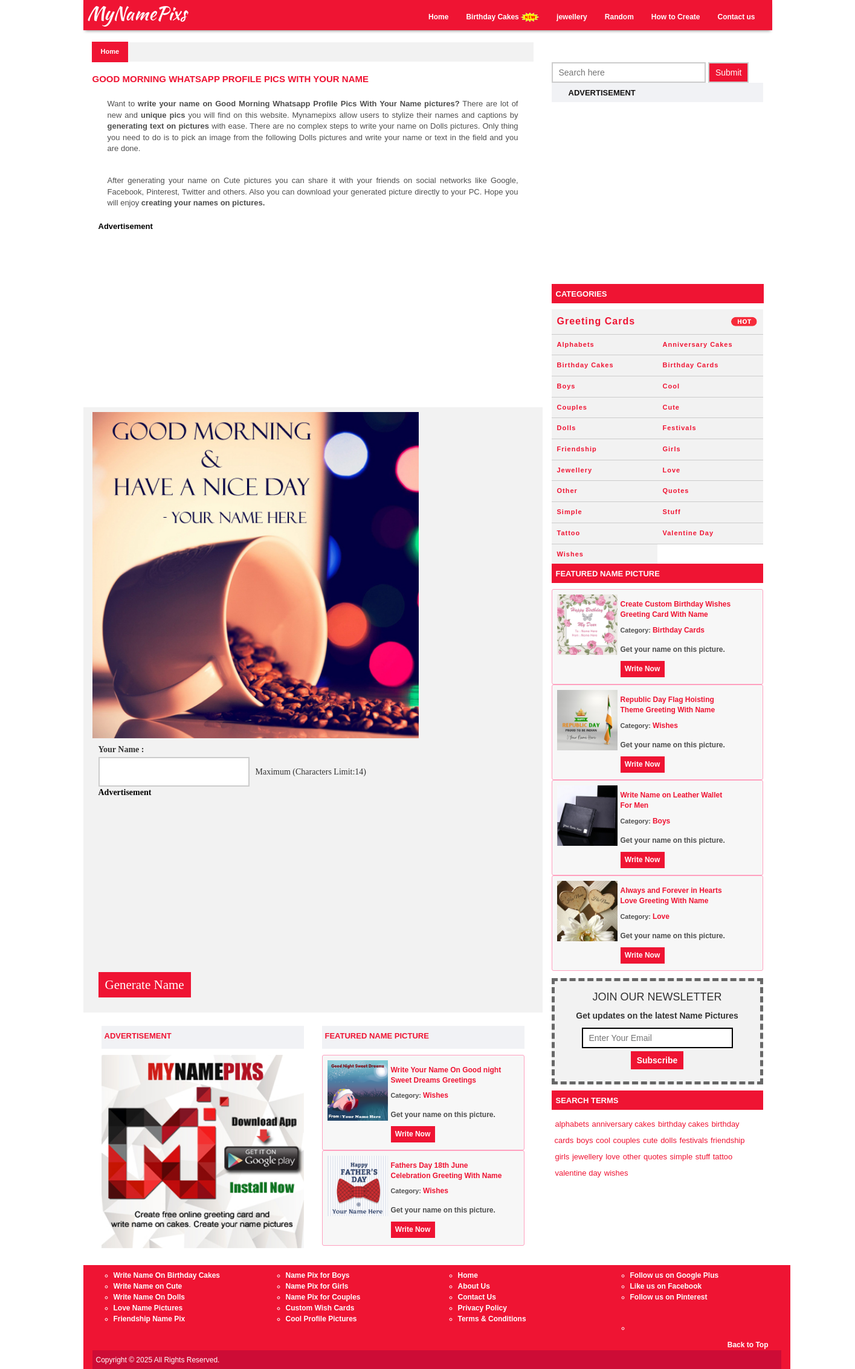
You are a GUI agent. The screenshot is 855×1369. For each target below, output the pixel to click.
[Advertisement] (316, 322)
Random (619, 17)
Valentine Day (688, 532)
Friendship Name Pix (150, 1319)
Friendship (577, 449)
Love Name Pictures (148, 1308)
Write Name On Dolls (149, 1297)
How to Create (675, 17)
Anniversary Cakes (698, 344)
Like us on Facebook (666, 1286)
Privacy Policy (482, 1308)
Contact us (736, 17)
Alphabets (576, 344)
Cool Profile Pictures (321, 1319)
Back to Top (748, 1345)
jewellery (572, 17)
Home (438, 17)
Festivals (680, 427)
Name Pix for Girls (317, 1286)
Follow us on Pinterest (669, 1297)
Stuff (672, 511)
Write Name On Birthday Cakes (167, 1275)
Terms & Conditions (492, 1319)
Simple (569, 511)
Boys (566, 386)
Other (567, 490)
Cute (671, 407)
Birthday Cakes (502, 17)
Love (672, 470)
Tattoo (569, 532)
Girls (672, 449)
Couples (572, 407)
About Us (474, 1286)
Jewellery (575, 470)
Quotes (676, 490)
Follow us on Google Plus (674, 1275)
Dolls (566, 427)
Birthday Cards (691, 365)
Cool (671, 386)
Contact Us (477, 1297)
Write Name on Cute (148, 1286)
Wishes (435, 1095)
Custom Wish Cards (320, 1308)
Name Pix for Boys (318, 1275)
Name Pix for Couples (323, 1297)
